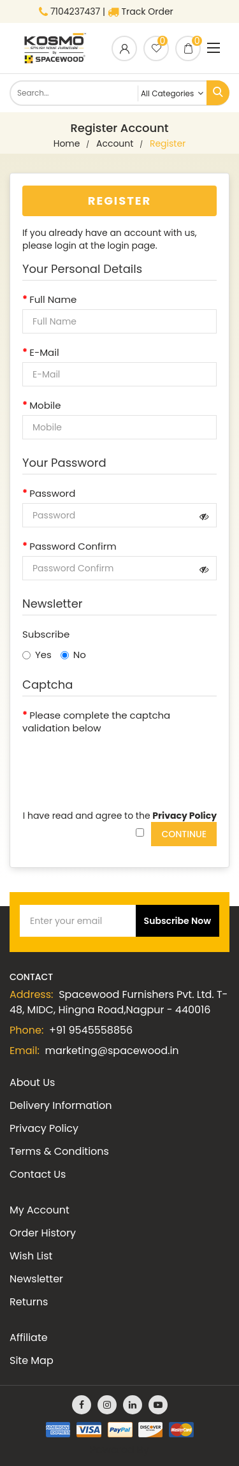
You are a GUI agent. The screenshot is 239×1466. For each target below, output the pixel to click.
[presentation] (119, 763)
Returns (29, 1301)
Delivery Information (61, 1105)
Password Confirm (73, 546)
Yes (37, 654)
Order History (43, 1233)
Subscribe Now (177, 920)
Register (167, 143)
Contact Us (38, 1174)
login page (132, 245)
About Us (32, 1082)
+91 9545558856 (91, 1030)
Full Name (52, 299)
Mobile (45, 405)
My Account (39, 1210)
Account (114, 143)
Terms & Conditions (59, 1151)
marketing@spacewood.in (112, 1050)
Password (52, 493)
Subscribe (45, 634)
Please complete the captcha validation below (96, 722)
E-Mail (44, 352)
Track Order (140, 11)
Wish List (31, 1256)
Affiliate (29, 1337)
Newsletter (36, 1279)
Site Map (32, 1360)
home (67, 143)
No (73, 654)
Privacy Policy (44, 1128)
